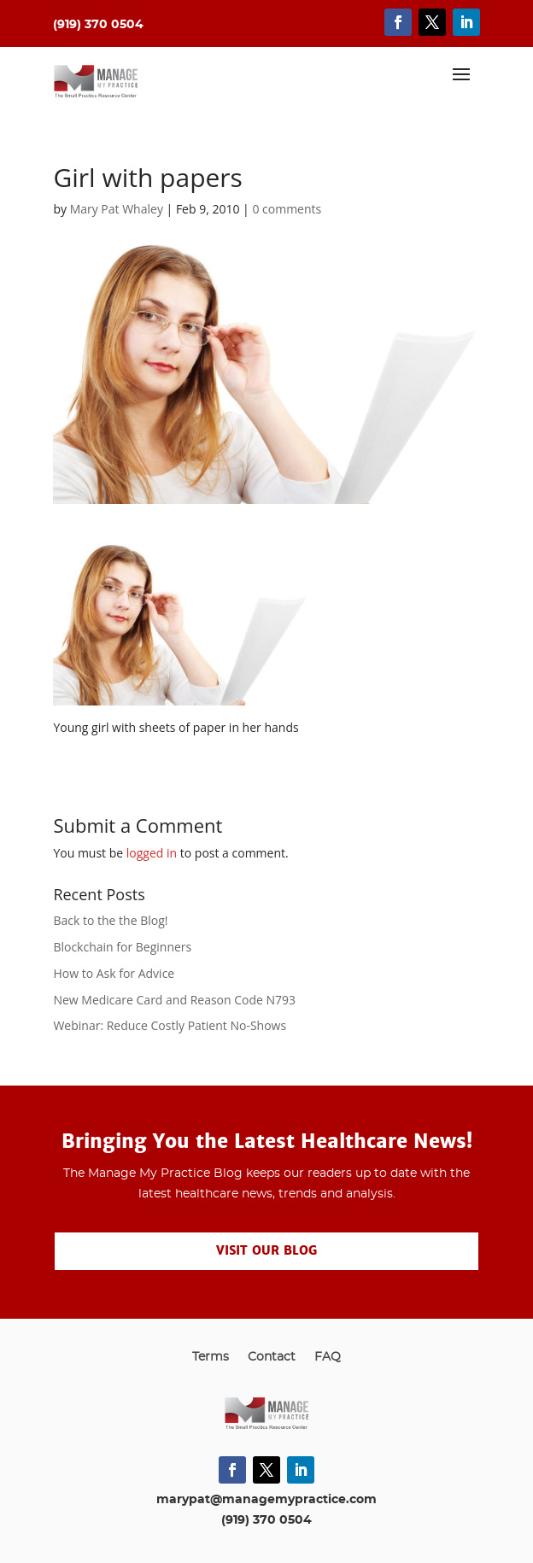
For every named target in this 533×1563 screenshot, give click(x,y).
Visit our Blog (266, 1250)
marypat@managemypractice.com (266, 1500)
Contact (272, 1357)
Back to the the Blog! (110, 920)
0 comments (286, 209)
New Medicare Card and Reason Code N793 (174, 1000)
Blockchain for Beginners (122, 947)
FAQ (327, 1357)
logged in (151, 853)
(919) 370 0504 (266, 1520)
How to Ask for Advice (113, 973)
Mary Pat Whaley (116, 209)
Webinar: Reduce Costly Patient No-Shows (169, 1025)
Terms (210, 1357)
